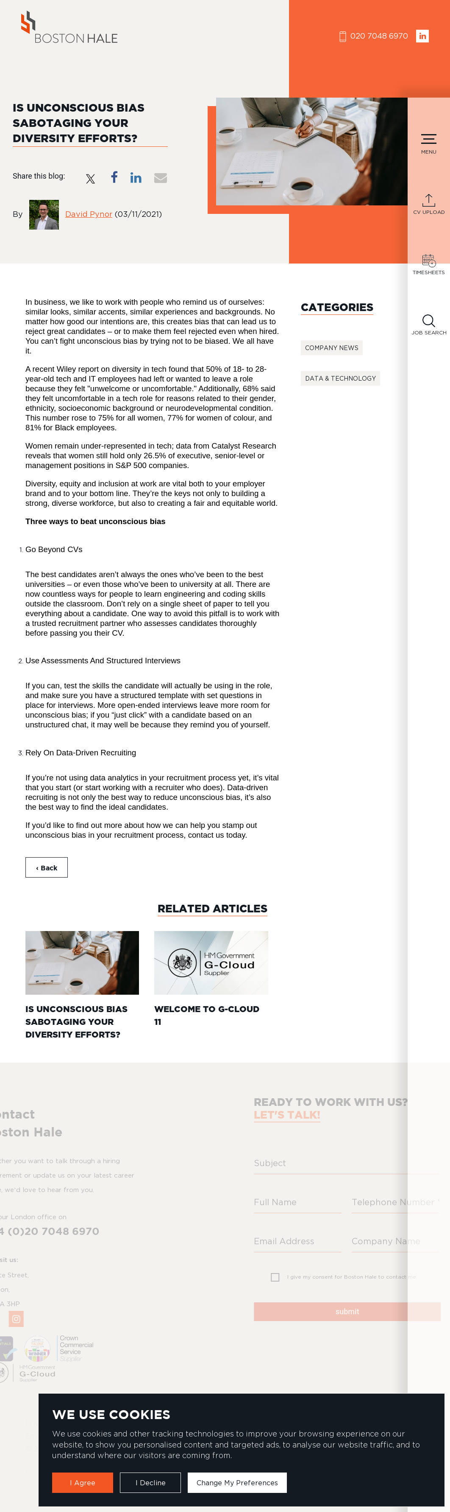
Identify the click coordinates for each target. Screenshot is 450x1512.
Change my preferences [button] (237, 1483)
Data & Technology (340, 378)
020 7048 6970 (373, 36)
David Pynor (88, 214)
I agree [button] (82, 1483)
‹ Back (46, 868)
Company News (331, 348)
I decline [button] (151, 1483)
